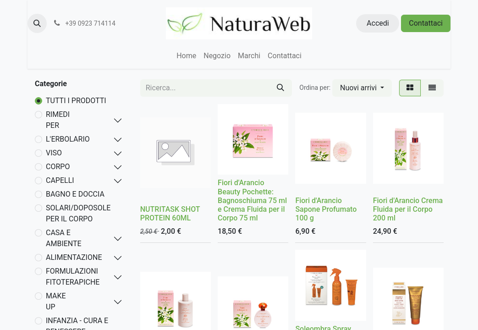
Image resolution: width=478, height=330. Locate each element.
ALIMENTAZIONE (74, 257)
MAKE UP (56, 301)
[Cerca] (280, 88)
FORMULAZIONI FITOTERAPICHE (72, 276)
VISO (54, 152)
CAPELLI (60, 180)
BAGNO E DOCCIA (75, 194)
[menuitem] (186, 56)
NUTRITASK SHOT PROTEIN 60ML (170, 213)
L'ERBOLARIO (68, 139)
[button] (37, 23)
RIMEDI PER (58, 120)
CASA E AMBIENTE (64, 238)
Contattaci (426, 23)
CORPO (58, 166)
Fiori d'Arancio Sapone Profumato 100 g (326, 209)
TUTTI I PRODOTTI (76, 100)
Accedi (378, 23)
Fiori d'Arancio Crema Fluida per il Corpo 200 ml (408, 209)
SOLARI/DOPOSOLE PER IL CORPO (78, 213)
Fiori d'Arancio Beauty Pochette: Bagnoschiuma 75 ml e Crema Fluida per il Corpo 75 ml (252, 200)
